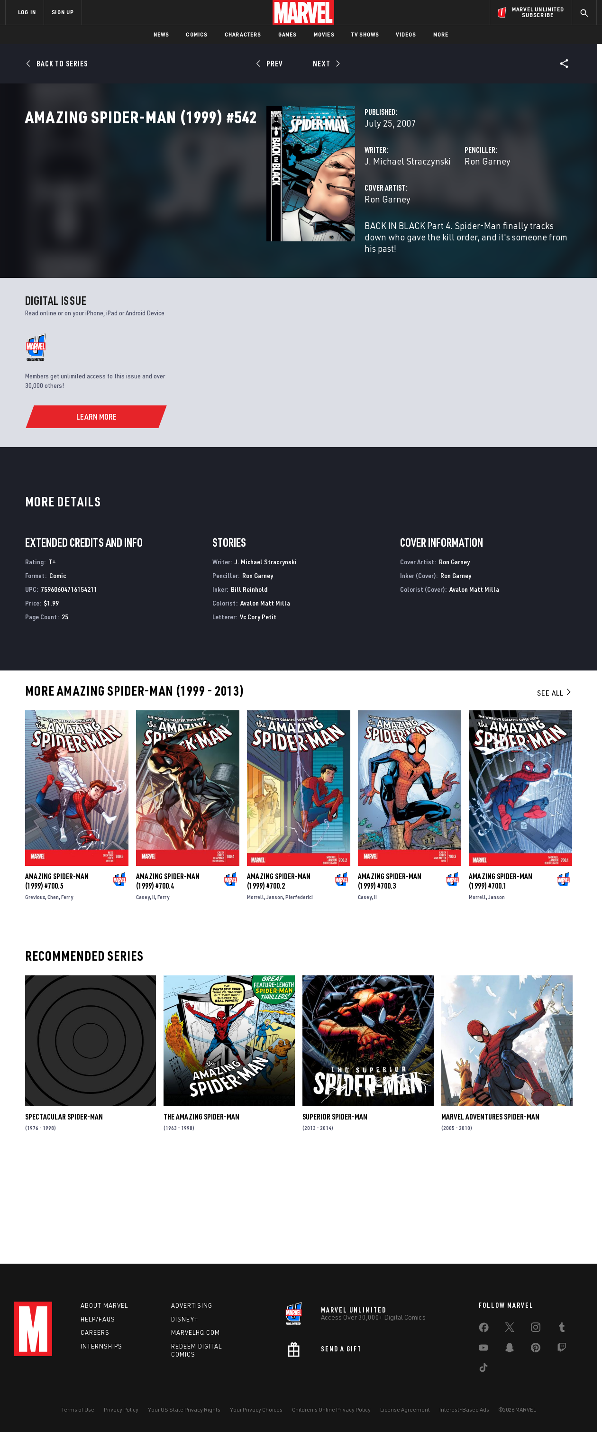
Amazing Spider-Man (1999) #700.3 (389, 978)
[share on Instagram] (535, 1329)
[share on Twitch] (561, 1349)
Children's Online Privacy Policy (331, 1409)
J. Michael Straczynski (239, 202)
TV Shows (365, 34)
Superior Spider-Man (334, 1214)
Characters (243, 34)
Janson (274, 994)
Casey (143, 994)
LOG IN (27, 12)
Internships (101, 1346)
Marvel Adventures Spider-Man (490, 1214)
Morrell (255, 994)
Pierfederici (299, 994)
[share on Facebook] (484, 1329)
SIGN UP (62, 12)
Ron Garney (403, 202)
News (161, 34)
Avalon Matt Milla (265, 700)
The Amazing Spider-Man (201, 1214)
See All (554, 790)
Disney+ (184, 1319)
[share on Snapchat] (509, 1349)
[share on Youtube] (483, 1349)
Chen (53, 994)
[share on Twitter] (509, 1329)
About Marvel (104, 1305)
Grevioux (35, 994)
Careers (95, 1332)
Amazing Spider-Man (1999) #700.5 (57, 978)
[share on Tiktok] (483, 1369)
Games (287, 34)
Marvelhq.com (195, 1332)
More (441, 34)
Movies (324, 34)
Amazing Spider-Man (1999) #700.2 (278, 978)
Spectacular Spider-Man (64, 1214)
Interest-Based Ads (464, 1409)
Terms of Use (77, 1409)
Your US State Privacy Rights (184, 1409)
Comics (196, 34)
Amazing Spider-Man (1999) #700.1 (500, 978)
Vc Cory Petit (258, 714)
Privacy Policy (121, 1409)
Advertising (191, 1305)
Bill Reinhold (249, 686)
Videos (406, 34)
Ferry (67, 994)
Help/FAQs (98, 1319)
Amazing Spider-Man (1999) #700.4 (168, 978)
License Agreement (405, 1409)
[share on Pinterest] (535, 1349)
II (153, 994)
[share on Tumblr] (561, 1329)
